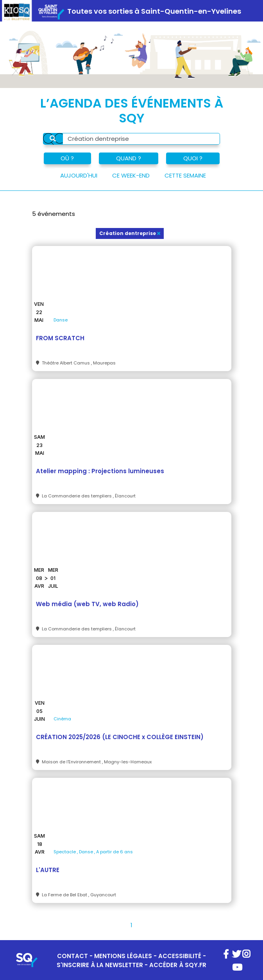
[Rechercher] (53, 139)
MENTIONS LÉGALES (123, 956)
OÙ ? (67, 158)
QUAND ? (128, 158)
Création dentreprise (129, 233)
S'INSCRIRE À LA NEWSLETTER (100, 965)
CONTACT (72, 956)
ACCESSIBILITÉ (179, 956)
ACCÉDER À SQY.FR (177, 965)
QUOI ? (192, 158)
